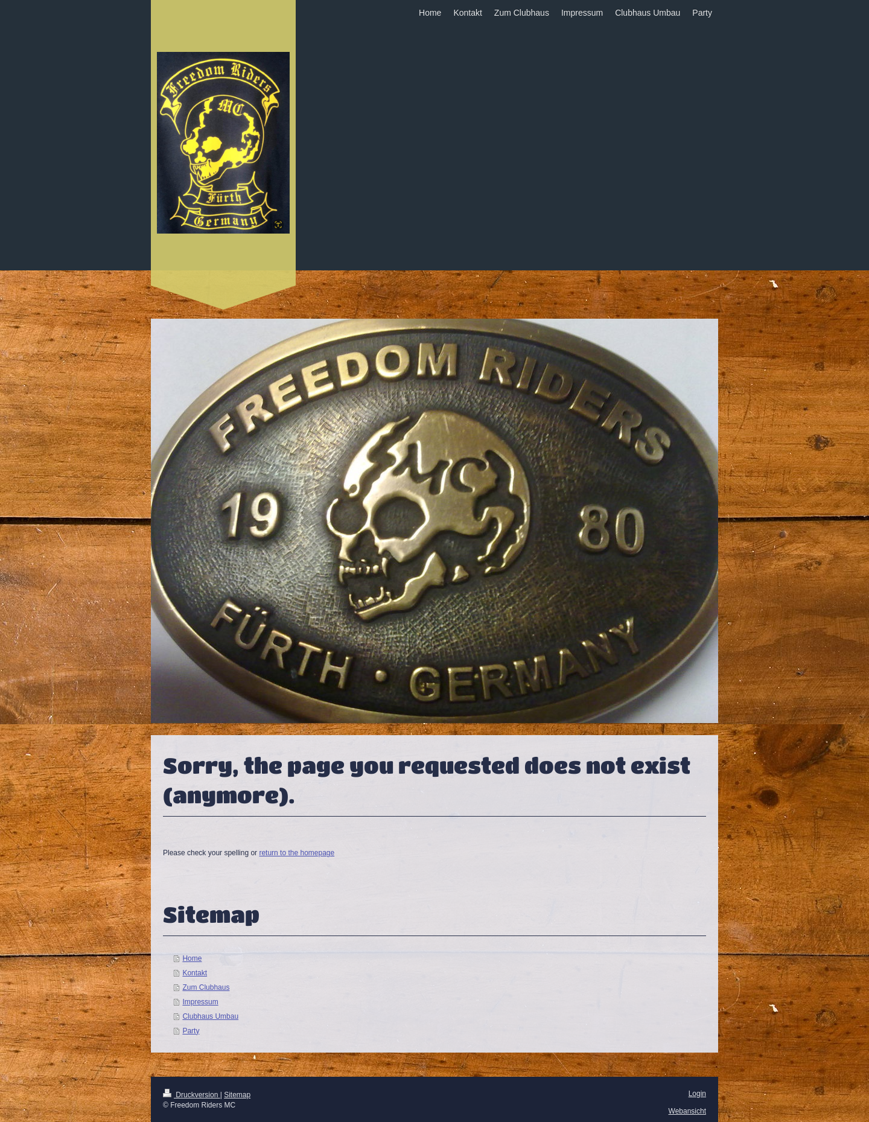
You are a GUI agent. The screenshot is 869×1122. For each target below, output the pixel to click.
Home (192, 958)
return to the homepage (296, 853)
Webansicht (687, 1111)
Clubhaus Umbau (210, 1016)
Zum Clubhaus (205, 987)
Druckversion (191, 1095)
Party (190, 1031)
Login (697, 1093)
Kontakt (194, 973)
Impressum (200, 1002)
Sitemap (237, 1095)
